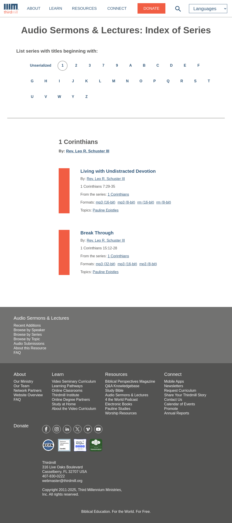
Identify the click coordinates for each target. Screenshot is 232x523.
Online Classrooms (67, 390)
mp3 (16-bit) (105, 202)
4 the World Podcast (121, 399)
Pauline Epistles (105, 210)
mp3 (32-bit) (105, 264)
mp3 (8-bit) (126, 202)
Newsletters (173, 386)
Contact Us (173, 399)
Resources (84, 8)
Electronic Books (118, 404)
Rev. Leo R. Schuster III (87, 151)
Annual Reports (176, 413)
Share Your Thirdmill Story (185, 395)
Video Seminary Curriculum (74, 381)
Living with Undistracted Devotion (118, 171)
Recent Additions (27, 325)
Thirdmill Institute (65, 395)
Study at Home (64, 404)
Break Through (97, 232)
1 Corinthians (118, 194)
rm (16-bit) (145, 202)
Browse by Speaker (29, 330)
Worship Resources (121, 413)
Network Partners (28, 390)
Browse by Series (28, 334)
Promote (171, 409)
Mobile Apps (174, 381)
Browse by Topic (27, 339)
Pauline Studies (117, 409)
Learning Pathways (67, 386)
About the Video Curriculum (74, 409)
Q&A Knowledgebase (122, 386)
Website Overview (28, 395)
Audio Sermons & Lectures (41, 318)
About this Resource (30, 348)
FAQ (17, 353)
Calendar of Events (179, 404)
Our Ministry (23, 381)
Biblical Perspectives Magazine (130, 381)
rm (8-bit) (163, 202)
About (33, 8)
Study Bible (114, 390)
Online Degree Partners (71, 399)
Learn (55, 8)
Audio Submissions (29, 343)
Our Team (21, 386)
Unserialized (40, 65)
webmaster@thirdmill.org (62, 481)
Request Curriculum (180, 390)
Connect (117, 8)
